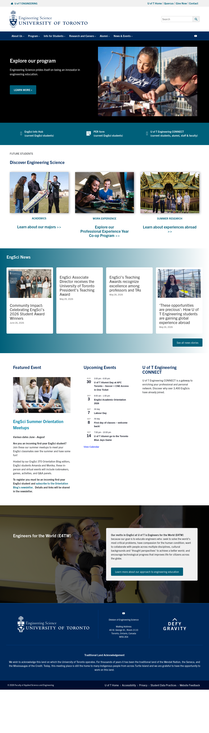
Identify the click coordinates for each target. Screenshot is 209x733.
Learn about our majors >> (39, 226)
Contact (193, 3)
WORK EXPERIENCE (104, 218)
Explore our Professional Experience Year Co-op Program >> (104, 231)
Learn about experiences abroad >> (170, 229)
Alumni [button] (98, 35)
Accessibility (129, 685)
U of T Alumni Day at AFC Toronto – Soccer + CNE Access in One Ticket (111, 386)
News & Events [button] (115, 35)
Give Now (181, 3)
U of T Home (154, 3)
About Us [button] (16, 35)
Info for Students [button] (50, 35)
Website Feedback (190, 685)
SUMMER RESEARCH (169, 218)
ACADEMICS (39, 218)
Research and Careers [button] (77, 35)
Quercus (169, 3)
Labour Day (100, 413)
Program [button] (31, 35)
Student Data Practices (163, 685)
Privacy (143, 685)
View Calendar (91, 447)
